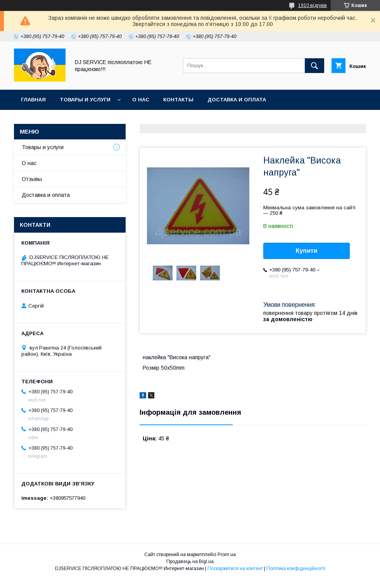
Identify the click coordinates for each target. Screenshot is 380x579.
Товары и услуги (85, 100)
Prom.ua (227, 554)
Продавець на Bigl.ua (190, 561)
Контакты (178, 100)
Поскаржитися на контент (235, 568)
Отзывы (32, 179)
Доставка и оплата (236, 100)
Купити (307, 250)
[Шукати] (314, 65)
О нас (140, 100)
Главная (33, 100)
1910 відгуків (312, 5)
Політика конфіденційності (295, 568)
